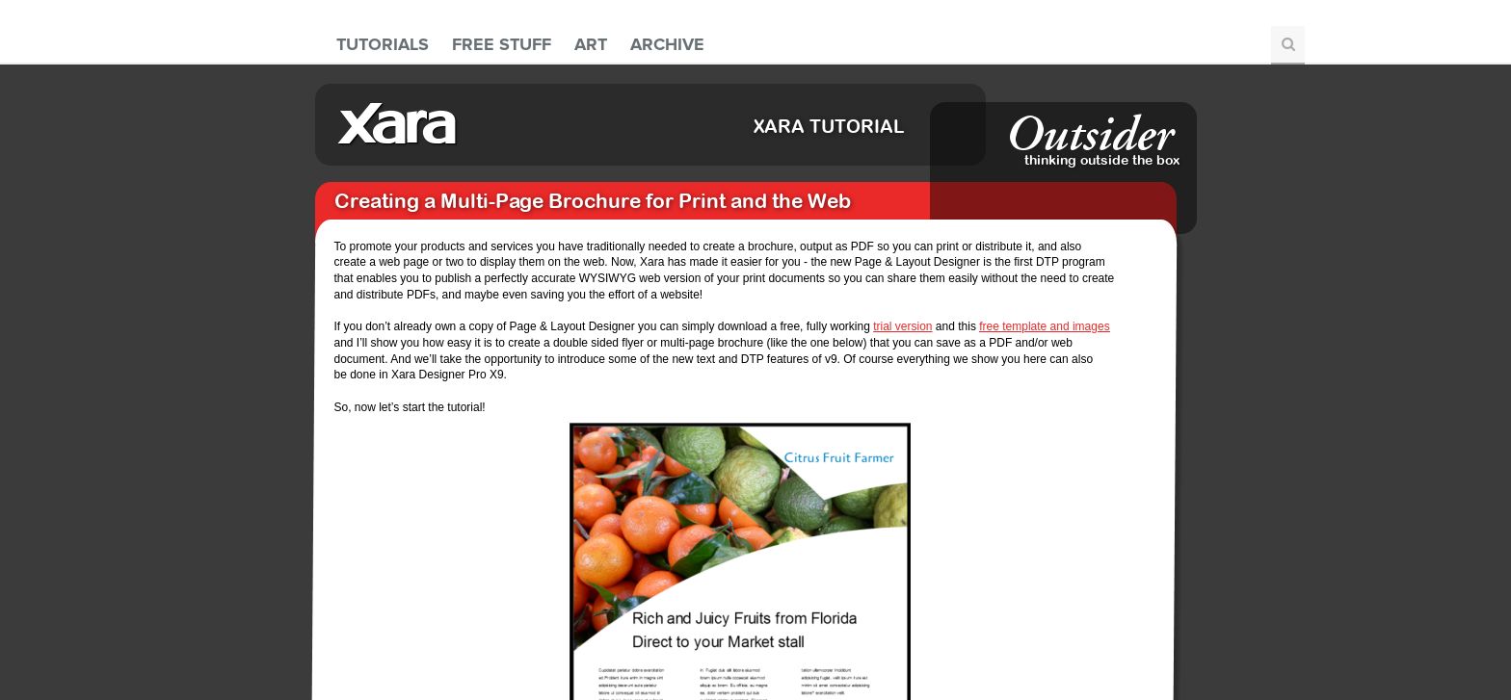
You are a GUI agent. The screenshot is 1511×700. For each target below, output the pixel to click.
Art (590, 44)
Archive (667, 44)
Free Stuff (501, 44)
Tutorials (382, 44)
